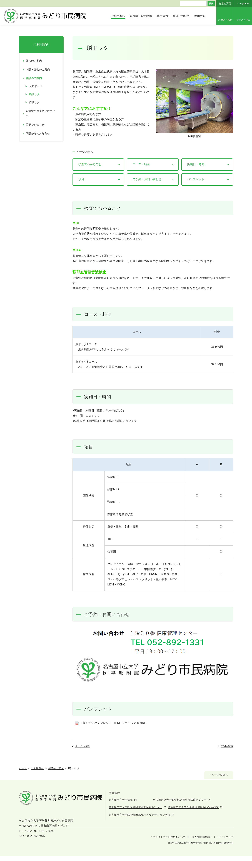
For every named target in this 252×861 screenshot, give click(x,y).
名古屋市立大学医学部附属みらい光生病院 (200, 813)
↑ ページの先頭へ (216, 775)
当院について (181, 15)
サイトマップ (224, 841)
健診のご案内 (34, 78)
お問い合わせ (225, 20)
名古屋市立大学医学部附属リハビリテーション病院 (141, 820)
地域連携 (162, 15)
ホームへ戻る (82, 746)
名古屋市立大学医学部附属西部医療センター (137, 813)
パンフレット (195, 179)
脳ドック (34, 94)
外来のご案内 (34, 60)
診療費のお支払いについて (40, 113)
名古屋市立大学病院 (121, 799)
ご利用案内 (118, 15)
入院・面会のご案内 (38, 69)
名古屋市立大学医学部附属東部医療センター (170, 806)
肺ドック (34, 102)
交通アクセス (243, 20)
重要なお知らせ (35, 124)
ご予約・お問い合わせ (147, 179)
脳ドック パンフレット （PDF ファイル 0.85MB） (114, 722)
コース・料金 (141, 164)
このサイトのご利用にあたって (161, 841)
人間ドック (35, 86)
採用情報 (200, 15)
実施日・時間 (195, 164)
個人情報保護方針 (198, 841)
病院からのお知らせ (38, 133)
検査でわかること (89, 164)
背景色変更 (225, 3)
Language (243, 3)
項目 (81, 179)
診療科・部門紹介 (141, 15)
